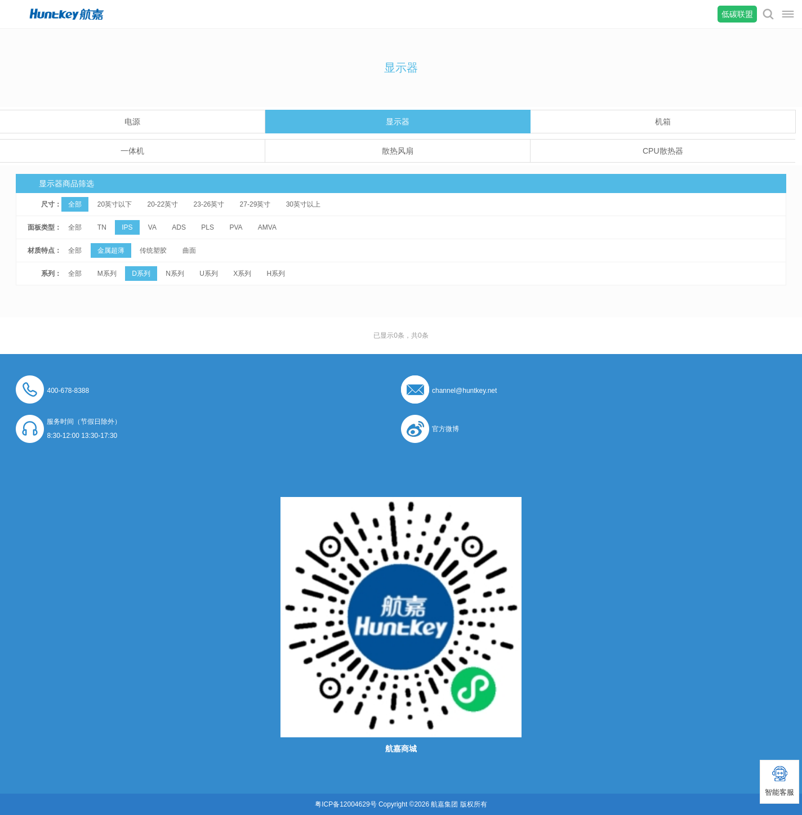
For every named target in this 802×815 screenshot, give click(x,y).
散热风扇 (397, 150)
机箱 (663, 121)
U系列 (208, 273)
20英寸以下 (114, 204)
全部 (75, 204)
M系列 (107, 273)
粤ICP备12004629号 (345, 804)
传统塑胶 (153, 250)
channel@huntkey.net (464, 391)
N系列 (175, 273)
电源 (132, 121)
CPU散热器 (663, 150)
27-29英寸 (255, 204)
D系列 (141, 273)
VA (152, 227)
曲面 (189, 250)
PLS (207, 227)
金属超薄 (110, 250)
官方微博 (445, 429)
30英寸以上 (303, 204)
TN (101, 227)
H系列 (276, 273)
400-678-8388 (68, 391)
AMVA (267, 227)
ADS (179, 227)
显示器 (397, 121)
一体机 (132, 150)
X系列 (242, 273)
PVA (235, 227)
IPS (127, 227)
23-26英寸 (209, 204)
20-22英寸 (163, 204)
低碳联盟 (737, 14)
